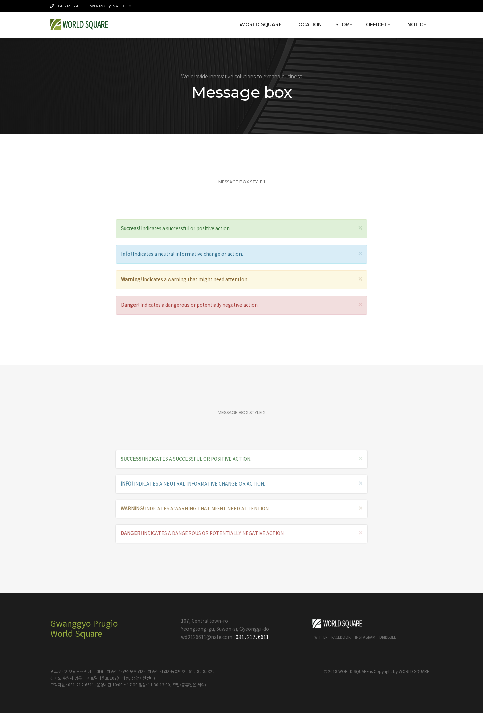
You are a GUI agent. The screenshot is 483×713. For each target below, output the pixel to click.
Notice (416, 24)
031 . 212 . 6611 (65, 6)
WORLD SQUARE (414, 672)
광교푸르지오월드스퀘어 (70, 672)
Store (343, 24)
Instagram (365, 637)
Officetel (379, 24)
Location (308, 24)
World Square (260, 24)
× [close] (360, 228)
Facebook (341, 637)
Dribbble (387, 637)
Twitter (319, 637)
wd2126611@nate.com (110, 6)
